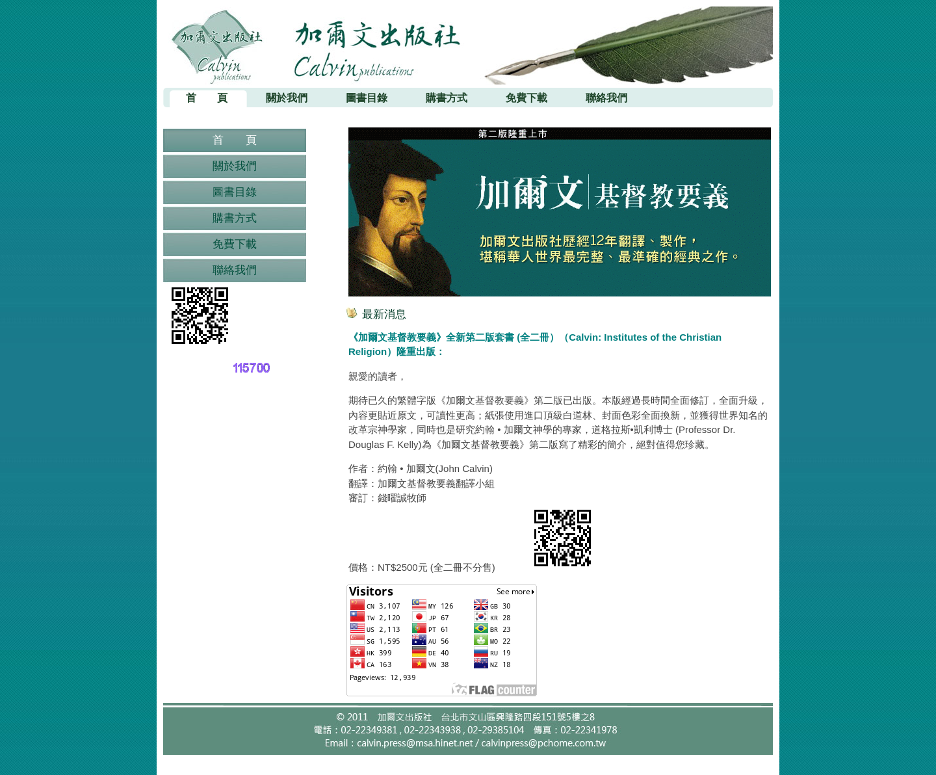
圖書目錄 (235, 192)
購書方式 (235, 218)
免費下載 (235, 244)
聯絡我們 (235, 270)
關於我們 (235, 166)
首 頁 (235, 140)
